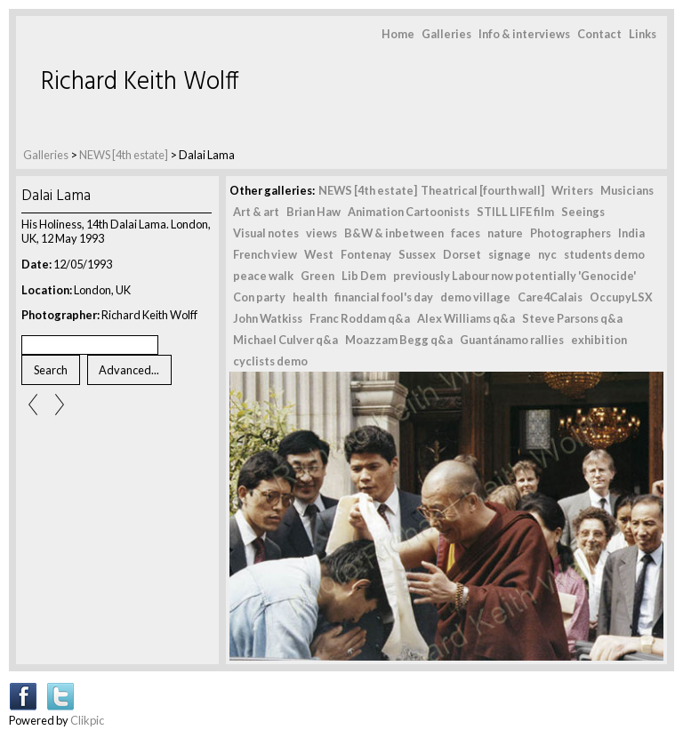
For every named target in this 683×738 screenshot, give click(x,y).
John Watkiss (267, 318)
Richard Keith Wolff (140, 82)
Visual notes (266, 233)
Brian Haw (313, 212)
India (631, 233)
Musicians (627, 190)
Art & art (256, 212)
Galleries (446, 34)
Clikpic (87, 720)
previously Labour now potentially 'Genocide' (514, 276)
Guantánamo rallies (512, 340)
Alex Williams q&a (466, 318)
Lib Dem (364, 276)
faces (465, 233)
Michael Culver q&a (285, 340)
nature (505, 233)
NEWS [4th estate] (124, 155)
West (318, 254)
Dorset (462, 254)
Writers (572, 190)
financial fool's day (383, 297)
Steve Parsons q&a (572, 318)
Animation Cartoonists (409, 212)
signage (509, 254)
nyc (547, 254)
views (321, 233)
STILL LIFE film (515, 212)
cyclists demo (270, 361)
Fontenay (366, 254)
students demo (604, 254)
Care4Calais (550, 297)
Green (317, 276)
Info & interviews (524, 34)
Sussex (417, 254)
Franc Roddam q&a (359, 318)
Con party (259, 297)
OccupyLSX (621, 297)
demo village (475, 297)
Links (642, 34)
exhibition (599, 340)
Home (398, 34)
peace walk (263, 276)
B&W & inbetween (394, 233)
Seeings (583, 212)
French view (265, 254)
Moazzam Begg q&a (399, 340)
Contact (599, 34)
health (310, 297)
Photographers (570, 233)
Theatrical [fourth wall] (482, 190)
